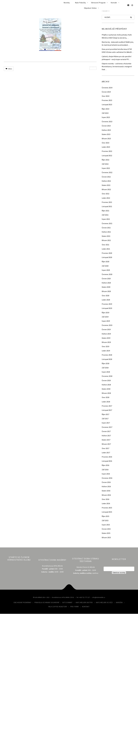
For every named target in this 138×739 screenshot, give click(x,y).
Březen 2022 (106, 189)
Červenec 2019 (107, 325)
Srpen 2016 (106, 474)
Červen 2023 (106, 126)
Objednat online (90, 8)
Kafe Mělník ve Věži (104, 602)
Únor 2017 (105, 448)
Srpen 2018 (106, 372)
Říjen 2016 (105, 465)
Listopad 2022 (107, 155)
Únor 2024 (105, 96)
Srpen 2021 (106, 219)
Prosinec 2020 (107, 253)
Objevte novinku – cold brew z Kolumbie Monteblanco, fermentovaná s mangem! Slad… (117, 66)
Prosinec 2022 (107, 151)
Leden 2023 (106, 147)
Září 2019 (105, 317)
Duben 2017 (106, 440)
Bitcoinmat (67, 602)
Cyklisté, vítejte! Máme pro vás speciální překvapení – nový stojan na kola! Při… (116, 57)
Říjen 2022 (105, 160)
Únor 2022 (105, 194)
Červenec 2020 (107, 274)
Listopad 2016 (107, 461)
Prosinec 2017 (107, 406)
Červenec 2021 (107, 223)
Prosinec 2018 (107, 355)
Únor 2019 (105, 346)
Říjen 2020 (105, 261)
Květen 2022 (106, 181)
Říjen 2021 (105, 211)
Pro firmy (74, 607)
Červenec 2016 (107, 478)
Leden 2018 (106, 402)
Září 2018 (105, 368)
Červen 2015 (106, 529)
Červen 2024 (106, 92)
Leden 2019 (106, 351)
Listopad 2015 (107, 512)
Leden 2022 (106, 198)
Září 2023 (105, 113)
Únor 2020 (105, 295)
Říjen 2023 (105, 109)
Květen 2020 (106, 283)
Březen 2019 (106, 342)
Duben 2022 (106, 185)
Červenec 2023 (107, 121)
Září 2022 (105, 164)
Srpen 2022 (106, 168)
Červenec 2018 (107, 376)
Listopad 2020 (107, 257)
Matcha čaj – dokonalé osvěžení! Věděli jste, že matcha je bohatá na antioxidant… (118, 43)
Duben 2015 (106, 533)
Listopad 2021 (107, 206)
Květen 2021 (106, 232)
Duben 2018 (106, 389)
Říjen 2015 (105, 516)
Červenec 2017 (107, 427)
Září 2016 (105, 469)
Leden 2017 (106, 452)
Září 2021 (105, 215)
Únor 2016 (105, 499)
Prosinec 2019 (107, 304)
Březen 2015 (106, 537)
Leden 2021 (106, 249)
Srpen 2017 (106, 423)
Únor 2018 (105, 397)
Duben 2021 (106, 236)
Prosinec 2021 (107, 202)
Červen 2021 (106, 228)
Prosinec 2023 (107, 100)
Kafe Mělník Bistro (84, 602)
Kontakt (114, 3)
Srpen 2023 (106, 117)
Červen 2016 (106, 482)
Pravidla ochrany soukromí (46, 602)
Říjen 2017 (105, 414)
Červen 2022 (106, 177)
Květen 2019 (106, 334)
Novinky (67, 3)
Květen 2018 (106, 385)
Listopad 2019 (107, 308)
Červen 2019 (106, 329)
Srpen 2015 (106, 525)
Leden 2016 (106, 503)
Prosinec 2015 (107, 508)
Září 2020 (105, 266)
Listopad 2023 (107, 104)
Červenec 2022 (107, 172)
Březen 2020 (106, 291)
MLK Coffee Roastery (57, 607)
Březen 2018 (106, 393)
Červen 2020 (106, 278)
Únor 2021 (105, 245)
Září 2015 (105, 520)
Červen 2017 (106, 431)
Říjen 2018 (105, 363)
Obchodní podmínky (22, 602)
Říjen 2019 (105, 312)
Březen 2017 (106, 444)
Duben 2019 (106, 338)
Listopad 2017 (107, 410)
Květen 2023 (106, 130)
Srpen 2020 (106, 270)
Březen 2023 (106, 138)
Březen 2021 (106, 240)
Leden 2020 (106, 300)
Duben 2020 (106, 287)
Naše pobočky (80, 3)
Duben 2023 (106, 134)
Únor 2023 (105, 143)
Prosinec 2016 (107, 457)
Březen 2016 (106, 495)
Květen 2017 (106, 435)
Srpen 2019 (106, 321)
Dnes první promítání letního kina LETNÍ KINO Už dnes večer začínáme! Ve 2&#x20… (117, 50)
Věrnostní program (98, 3)
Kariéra (119, 602)
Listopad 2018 (107, 359)
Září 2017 (105, 418)
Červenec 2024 (107, 88)
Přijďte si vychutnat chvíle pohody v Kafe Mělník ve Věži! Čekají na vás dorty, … (117, 36)
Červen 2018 (106, 380)
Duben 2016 (106, 491)
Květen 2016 (106, 486)
